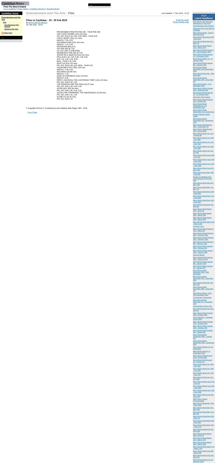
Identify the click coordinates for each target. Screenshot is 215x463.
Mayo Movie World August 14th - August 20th (202, 130)
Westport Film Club (11, 29)
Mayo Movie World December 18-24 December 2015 (203, 69)
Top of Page (32, 112)
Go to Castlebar (9, 9)
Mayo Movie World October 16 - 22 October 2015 (203, 93)
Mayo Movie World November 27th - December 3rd (203, 79)
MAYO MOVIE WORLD (38, 23)
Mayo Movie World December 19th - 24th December (201, 272)
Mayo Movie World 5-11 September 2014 (201, 352)
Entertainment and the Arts (46, 13)
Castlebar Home (10, 13)
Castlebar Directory (37, 9)
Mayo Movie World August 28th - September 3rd (202, 126)
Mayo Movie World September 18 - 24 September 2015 (200, 105)
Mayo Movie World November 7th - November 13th (202, 302)
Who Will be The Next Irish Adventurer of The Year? (202, 22)
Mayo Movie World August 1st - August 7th (202, 361)
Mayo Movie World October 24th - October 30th (203, 314)
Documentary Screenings (202, 297)
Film (4, 22)
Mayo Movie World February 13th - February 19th (203, 238)
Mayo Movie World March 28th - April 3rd (202, 434)
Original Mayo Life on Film (202, 306)
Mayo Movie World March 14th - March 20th (202, 443)
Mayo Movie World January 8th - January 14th (203, 64)
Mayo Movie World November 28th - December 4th (203, 289)
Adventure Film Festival (201, 97)
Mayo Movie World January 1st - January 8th (203, 267)
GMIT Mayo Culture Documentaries (200, 400)
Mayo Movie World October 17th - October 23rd (203, 322)
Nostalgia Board (53, 9)
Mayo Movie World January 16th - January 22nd (203, 258)
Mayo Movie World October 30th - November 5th (203, 89)
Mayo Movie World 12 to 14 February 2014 (203, 460)
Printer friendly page (181, 22)
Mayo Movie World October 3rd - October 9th (203, 331)
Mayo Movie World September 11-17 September (203, 111)
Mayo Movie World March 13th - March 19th (202, 218)
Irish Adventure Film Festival (203, 26)
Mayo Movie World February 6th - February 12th (203, 243)
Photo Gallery (22, 9)
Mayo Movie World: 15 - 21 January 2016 (203, 59)
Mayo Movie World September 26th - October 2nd (202, 336)
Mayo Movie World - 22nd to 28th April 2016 (203, 33)
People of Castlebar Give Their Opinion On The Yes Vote (202, 178)
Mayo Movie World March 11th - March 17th (202, 46)
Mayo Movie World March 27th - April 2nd (202, 210)
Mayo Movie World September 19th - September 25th (203, 342)
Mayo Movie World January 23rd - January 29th (203, 251)
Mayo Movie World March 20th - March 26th (202, 214)
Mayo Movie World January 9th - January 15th (203, 262)
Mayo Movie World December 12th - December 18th (203, 278)
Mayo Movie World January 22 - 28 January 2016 (203, 55)
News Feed (8, 33)
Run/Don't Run (198, 226)
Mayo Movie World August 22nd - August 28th (202, 356)
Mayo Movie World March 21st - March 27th (202, 439)
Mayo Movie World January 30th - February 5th (203, 247)
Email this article (182, 20)
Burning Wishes (199, 255)
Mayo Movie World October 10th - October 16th (203, 327)
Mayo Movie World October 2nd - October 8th (203, 100)
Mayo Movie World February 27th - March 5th (203, 230)
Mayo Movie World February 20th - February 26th (203, 234)
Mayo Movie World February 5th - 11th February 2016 (203, 51)
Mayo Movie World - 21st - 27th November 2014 (202, 294)
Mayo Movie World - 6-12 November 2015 (202, 85)
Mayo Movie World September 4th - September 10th (203, 120)
